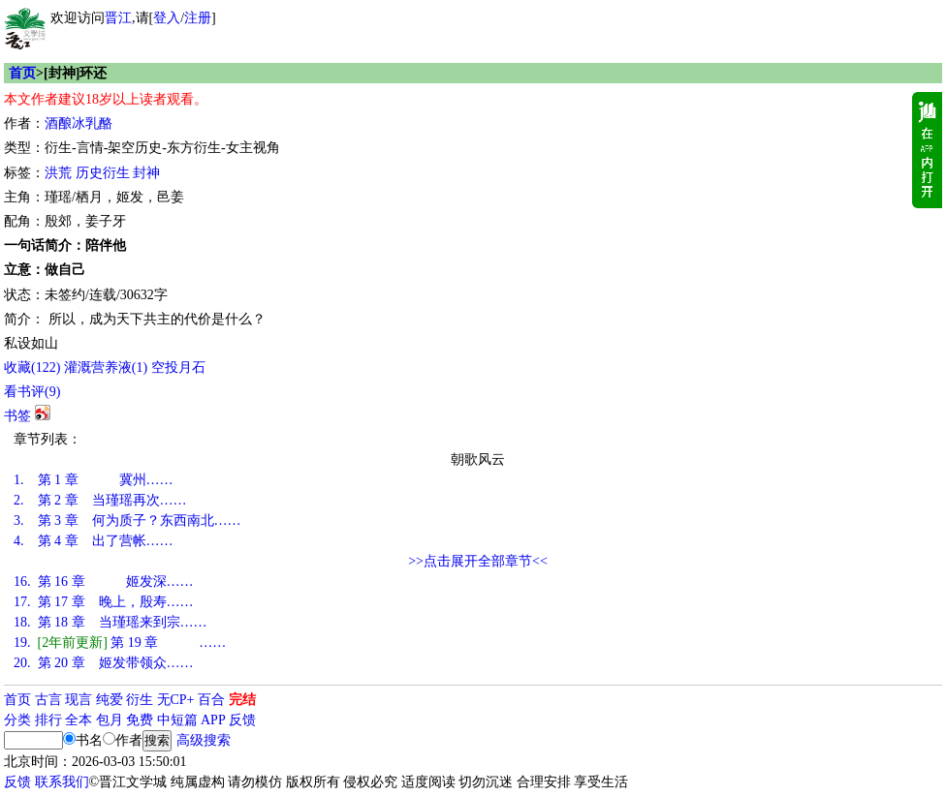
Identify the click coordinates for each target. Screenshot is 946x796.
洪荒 (58, 173)
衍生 (139, 699)
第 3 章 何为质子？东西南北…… (127, 520)
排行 (48, 720)
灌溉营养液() (105, 367)
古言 (48, 699)
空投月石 (178, 367)
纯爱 (109, 699)
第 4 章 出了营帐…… (93, 541)
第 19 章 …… (120, 642)
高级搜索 (203, 740)
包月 (109, 720)
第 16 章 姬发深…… (104, 581)
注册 (197, 18)
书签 (17, 416)
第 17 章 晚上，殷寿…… (104, 602)
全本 (78, 720)
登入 (166, 18)
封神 (146, 173)
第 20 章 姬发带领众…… (104, 663)
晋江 (118, 18)
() (32, 367)
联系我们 (62, 782)
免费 (139, 720)
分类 (17, 720)
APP (213, 720)
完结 (242, 699)
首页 (22, 73)
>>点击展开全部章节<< (478, 561)
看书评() (32, 391)
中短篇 (177, 720)
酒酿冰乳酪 (78, 123)
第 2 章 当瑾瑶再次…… (100, 500)
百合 (211, 699)
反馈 (242, 720)
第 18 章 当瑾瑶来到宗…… (110, 622)
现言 (78, 699)
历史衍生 (103, 173)
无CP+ (176, 699)
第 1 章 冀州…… (93, 480)
